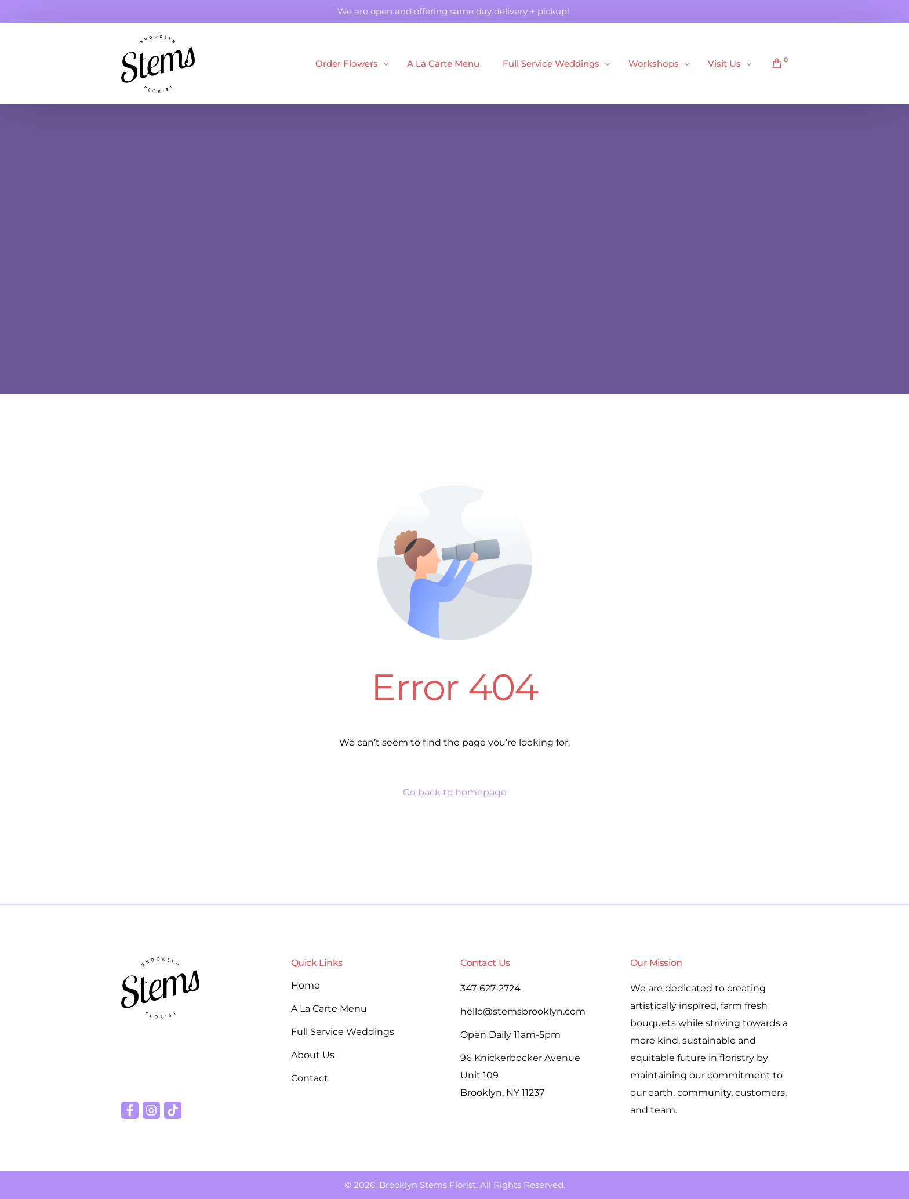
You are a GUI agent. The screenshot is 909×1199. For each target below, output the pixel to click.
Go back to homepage (455, 792)
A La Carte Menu (329, 1008)
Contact (309, 1078)
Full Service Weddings (342, 1031)
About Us (312, 1054)
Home (305, 985)
